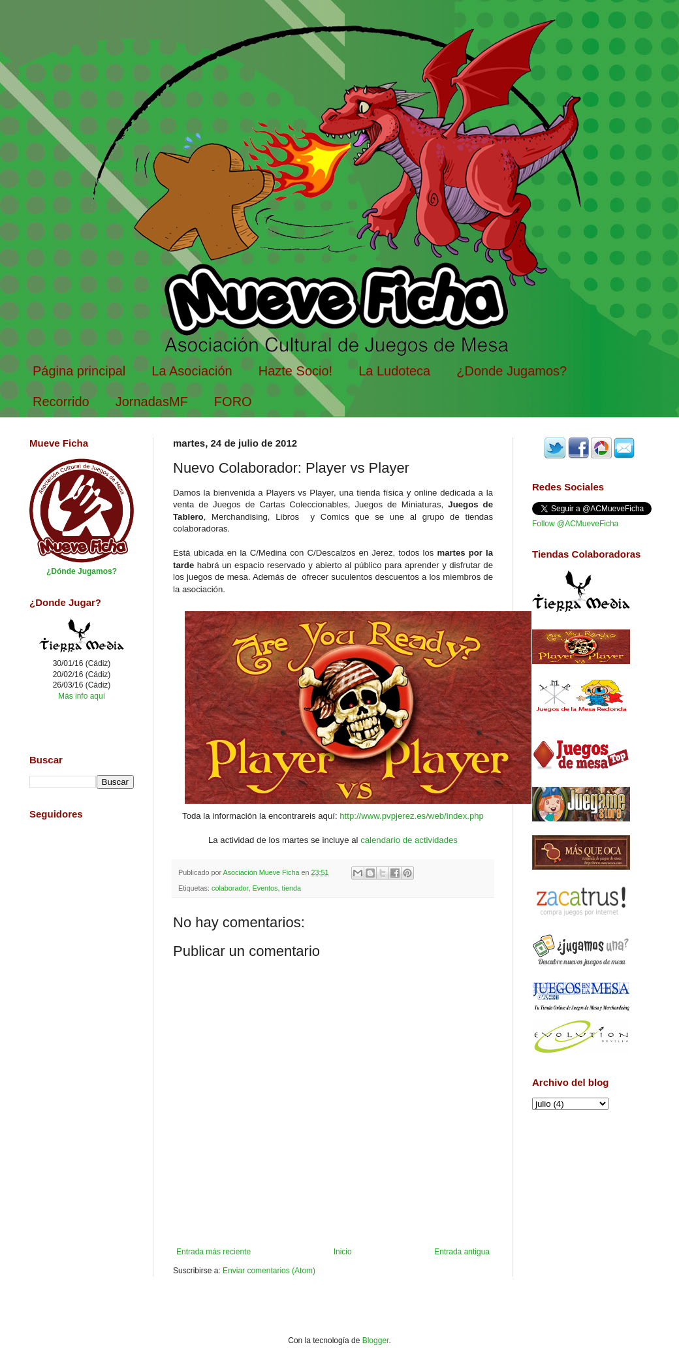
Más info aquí (81, 696)
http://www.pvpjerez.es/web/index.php (412, 816)
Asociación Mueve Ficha (262, 872)
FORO (233, 401)
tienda (290, 888)
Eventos (264, 888)
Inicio (343, 1251)
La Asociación (191, 371)
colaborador (230, 888)
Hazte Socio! (295, 371)
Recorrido (61, 401)
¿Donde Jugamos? (511, 371)
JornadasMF (152, 401)
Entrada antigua (462, 1251)
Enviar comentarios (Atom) (269, 1270)
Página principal (79, 371)
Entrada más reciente (213, 1251)
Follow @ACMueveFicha (575, 523)
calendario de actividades (409, 840)
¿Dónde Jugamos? (81, 571)
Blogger (375, 1340)
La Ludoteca (394, 371)
